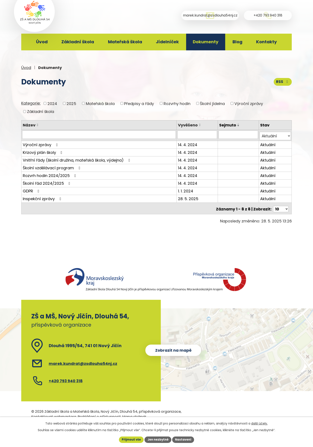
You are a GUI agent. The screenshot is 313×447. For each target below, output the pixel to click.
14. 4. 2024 (188, 143)
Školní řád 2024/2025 (47, 181)
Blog (237, 42)
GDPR (32, 189)
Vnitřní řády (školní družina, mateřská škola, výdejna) (77, 158)
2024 (52, 103)
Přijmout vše (130, 439)
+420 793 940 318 (66, 378)
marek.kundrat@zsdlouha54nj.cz (83, 360)
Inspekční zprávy (43, 197)
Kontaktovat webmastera (53, 413)
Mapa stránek (134, 413)
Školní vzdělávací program (52, 166)
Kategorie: (31, 103)
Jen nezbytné (158, 439)
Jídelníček (167, 42)
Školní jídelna (212, 103)
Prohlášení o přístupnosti (99, 413)
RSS (282, 81)
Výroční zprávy (248, 103)
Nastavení (184, 439)
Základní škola (77, 42)
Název (29, 125)
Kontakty (266, 42)
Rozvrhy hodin (177, 103)
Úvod (42, 42)
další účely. (259, 423)
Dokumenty (206, 42)
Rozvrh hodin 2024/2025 (50, 174)
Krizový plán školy (43, 151)
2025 (71, 103)
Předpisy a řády (139, 103)
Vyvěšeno (188, 125)
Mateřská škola (125, 42)
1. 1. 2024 (186, 189)
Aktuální (268, 143)
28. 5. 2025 (189, 197)
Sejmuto (227, 125)
